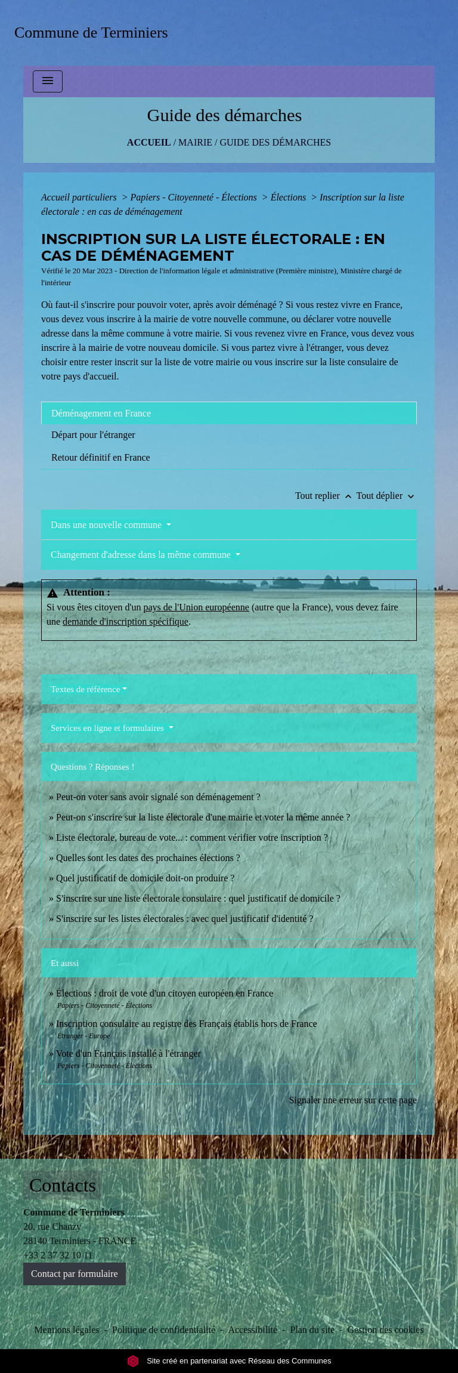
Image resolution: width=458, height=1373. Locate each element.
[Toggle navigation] (48, 81)
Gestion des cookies (385, 1330)
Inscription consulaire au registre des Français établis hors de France (186, 1024)
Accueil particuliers (80, 197)
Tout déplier (386, 495)
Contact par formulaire (74, 1274)
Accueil (149, 142)
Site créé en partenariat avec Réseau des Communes (229, 1360)
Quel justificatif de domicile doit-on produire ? (145, 878)
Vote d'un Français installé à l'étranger (128, 1053)
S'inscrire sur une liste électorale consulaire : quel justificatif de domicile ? (198, 898)
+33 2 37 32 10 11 (57, 1255)
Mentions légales (67, 1330)
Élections (290, 197)
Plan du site (312, 1330)
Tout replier (326, 495)
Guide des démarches (275, 142)
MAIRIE (195, 142)
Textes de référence (85, 689)
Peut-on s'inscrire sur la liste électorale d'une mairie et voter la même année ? (203, 817)
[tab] (229, 413)
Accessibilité (252, 1330)
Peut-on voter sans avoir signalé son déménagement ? (158, 797)
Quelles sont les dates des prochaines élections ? (148, 858)
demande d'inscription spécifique (125, 621)
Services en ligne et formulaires (108, 728)
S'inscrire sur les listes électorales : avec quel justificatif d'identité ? (184, 919)
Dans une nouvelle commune (107, 525)
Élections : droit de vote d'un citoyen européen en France (164, 993)
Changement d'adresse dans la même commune (142, 555)
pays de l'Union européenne (196, 607)
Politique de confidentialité (163, 1330)
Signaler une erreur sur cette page (353, 1100)
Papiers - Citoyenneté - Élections (194, 197)
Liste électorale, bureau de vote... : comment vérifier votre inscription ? (192, 837)
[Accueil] (95, 32)
